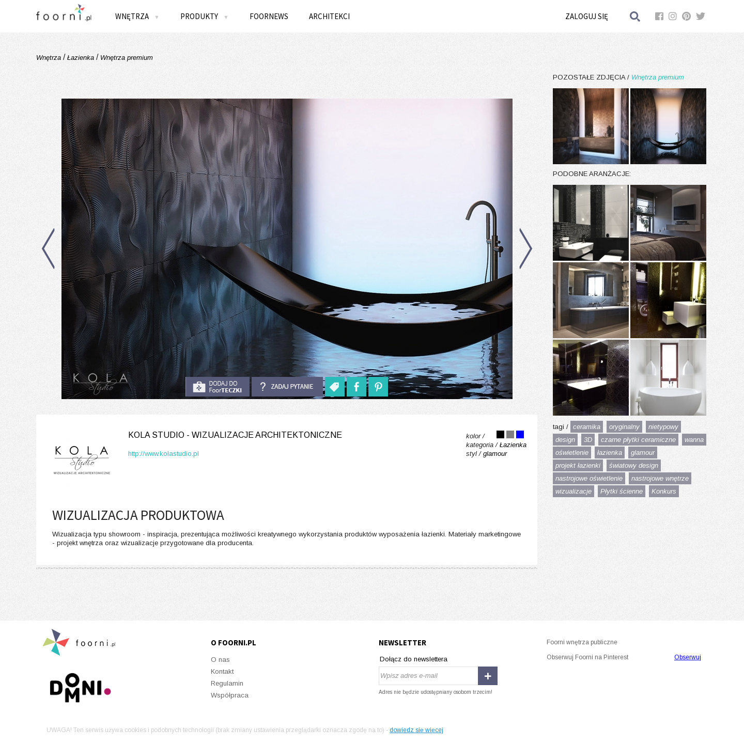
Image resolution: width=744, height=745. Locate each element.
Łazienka (80, 57)
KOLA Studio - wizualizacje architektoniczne (235, 435)
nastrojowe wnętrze (660, 478)
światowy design (633, 465)
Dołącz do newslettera (413, 659)
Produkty (204, 16)
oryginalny (624, 427)
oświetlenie (571, 452)
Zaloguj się (586, 16)
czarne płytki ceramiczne (638, 439)
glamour (643, 452)
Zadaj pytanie (287, 387)
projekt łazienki (577, 465)
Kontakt (222, 671)
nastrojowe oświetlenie (589, 478)
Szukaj (635, 16)
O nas (220, 659)
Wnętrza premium (125, 57)
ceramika (586, 427)
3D (588, 439)
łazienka (609, 452)
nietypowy (663, 427)
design (565, 439)
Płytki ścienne (621, 491)
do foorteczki (217, 387)
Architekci (329, 16)
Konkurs (664, 491)
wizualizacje (573, 491)
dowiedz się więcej (416, 730)
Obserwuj (687, 657)
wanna (694, 439)
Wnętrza (137, 16)
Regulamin (227, 683)
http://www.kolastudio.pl (163, 453)
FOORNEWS (269, 16)
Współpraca (230, 695)
